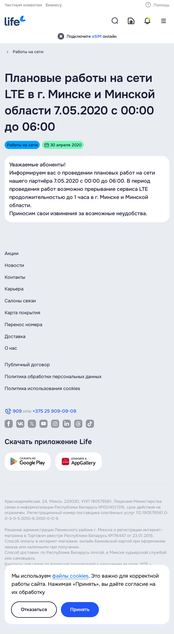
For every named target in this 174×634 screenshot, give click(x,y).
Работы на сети (28, 51)
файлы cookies (70, 576)
